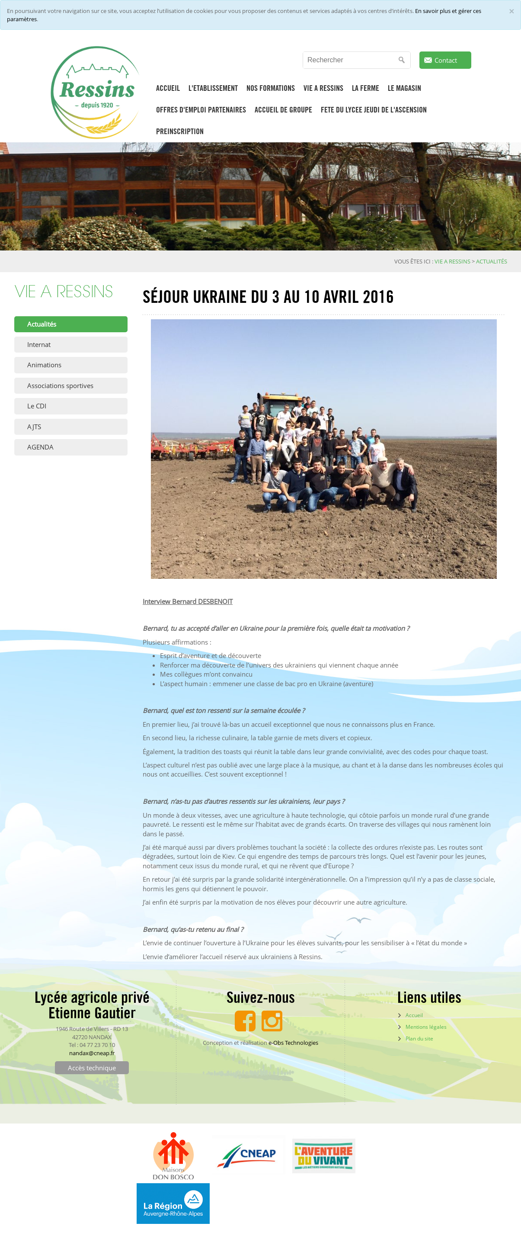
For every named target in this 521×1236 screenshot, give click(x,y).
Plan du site (419, 1038)
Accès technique (92, 1067)
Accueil (414, 1015)
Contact (446, 60)
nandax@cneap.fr (92, 1053)
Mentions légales (426, 1027)
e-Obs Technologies (293, 1043)
